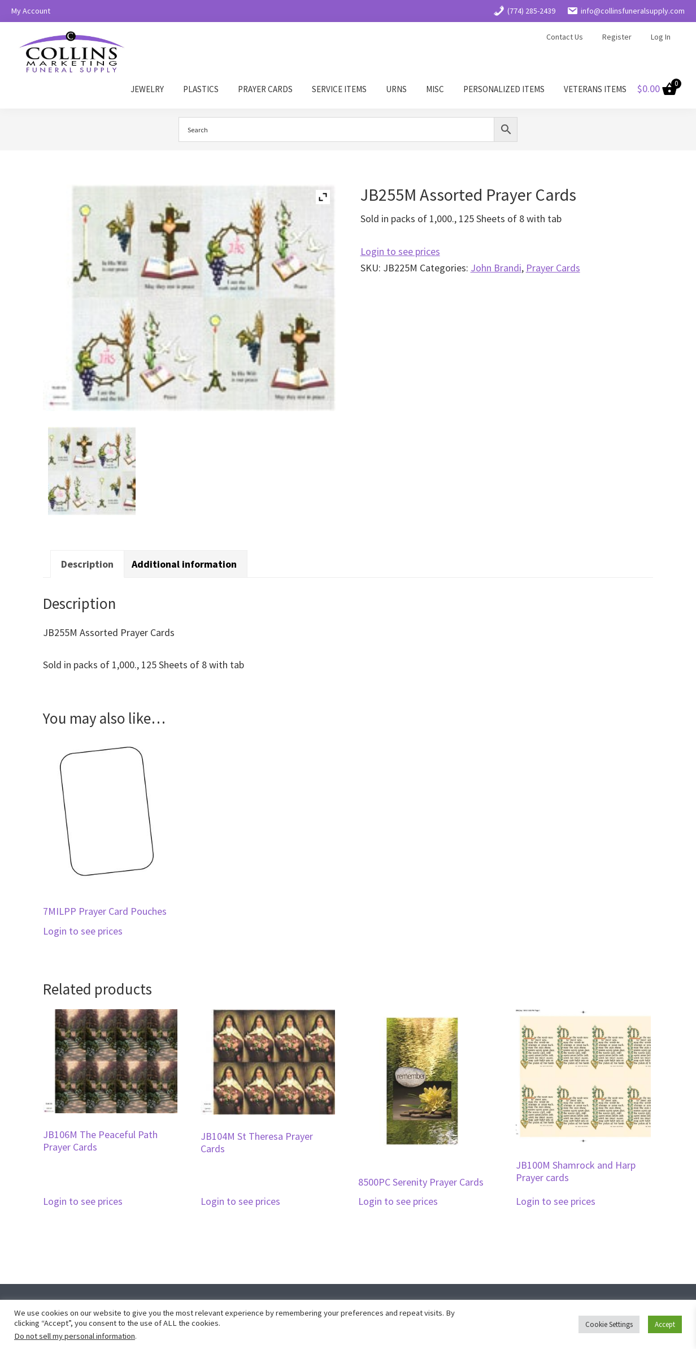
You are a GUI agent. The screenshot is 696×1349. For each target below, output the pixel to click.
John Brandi (496, 267)
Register (617, 37)
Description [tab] (87, 563)
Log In (661, 37)
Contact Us (564, 37)
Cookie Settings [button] (609, 1324)
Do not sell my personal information (74, 1336)
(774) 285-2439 (524, 10)
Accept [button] (665, 1324)
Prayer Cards (553, 267)
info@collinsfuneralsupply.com (626, 10)
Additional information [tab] (184, 563)
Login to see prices (400, 251)
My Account (30, 11)
